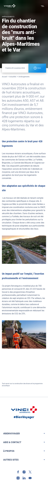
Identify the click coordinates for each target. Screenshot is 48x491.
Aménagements (23, 77)
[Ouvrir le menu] (42, 6)
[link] (18, 472)
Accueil (4, 77)
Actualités (12, 77)
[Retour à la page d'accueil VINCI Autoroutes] (9, 5)
